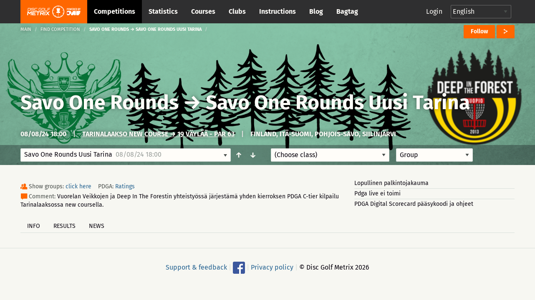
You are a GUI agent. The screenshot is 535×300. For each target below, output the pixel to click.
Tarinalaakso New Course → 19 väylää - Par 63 (158, 134)
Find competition (60, 29)
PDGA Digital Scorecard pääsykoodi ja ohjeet (413, 204)
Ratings (125, 186)
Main (25, 29)
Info (33, 226)
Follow (479, 31)
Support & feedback (196, 267)
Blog (316, 11)
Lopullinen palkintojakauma (391, 183)
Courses (203, 11)
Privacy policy (272, 267)
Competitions (114, 11)
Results (64, 226)
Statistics (163, 11)
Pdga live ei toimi (377, 193)
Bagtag (347, 11)
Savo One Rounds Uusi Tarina (338, 102)
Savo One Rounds (99, 102)
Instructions (277, 11)
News (96, 226)
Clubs (237, 11)
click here (78, 186)
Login (434, 11)
